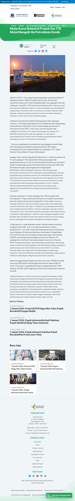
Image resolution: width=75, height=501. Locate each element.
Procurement (23, 6)
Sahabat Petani (37, 464)
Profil (37, 445)
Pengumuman (54, 25)
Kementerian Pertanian (34, 490)
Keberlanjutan (37, 451)
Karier (52, 7)
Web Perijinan (37, 467)
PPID (29, 6)
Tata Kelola (13, 6)
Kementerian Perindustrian (53, 490)
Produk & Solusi (37, 448)
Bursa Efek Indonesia (39, 495)
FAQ (63, 7)
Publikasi (58, 7)
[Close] (73, 3)
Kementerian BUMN (18, 490)
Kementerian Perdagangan (20, 495)
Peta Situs (37, 442)
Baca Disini (64, 2)
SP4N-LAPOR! (14, 9)
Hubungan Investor (37, 454)
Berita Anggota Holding (36, 25)
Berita (21, 25)
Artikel (13, 25)
